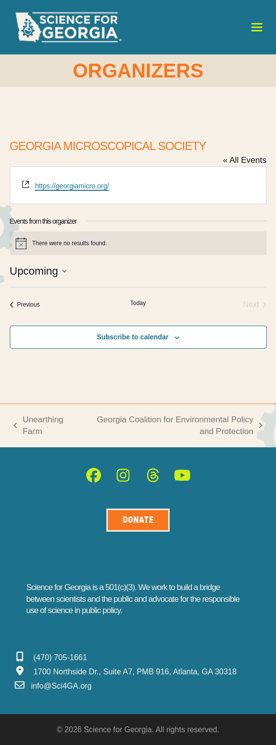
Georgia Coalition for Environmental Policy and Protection (172, 426)
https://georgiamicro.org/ (72, 186)
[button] (256, 27)
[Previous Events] (25, 304)
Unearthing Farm (38, 426)
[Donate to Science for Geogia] (138, 520)
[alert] (138, 243)
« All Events (245, 160)
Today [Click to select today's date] (138, 303)
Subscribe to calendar (132, 337)
